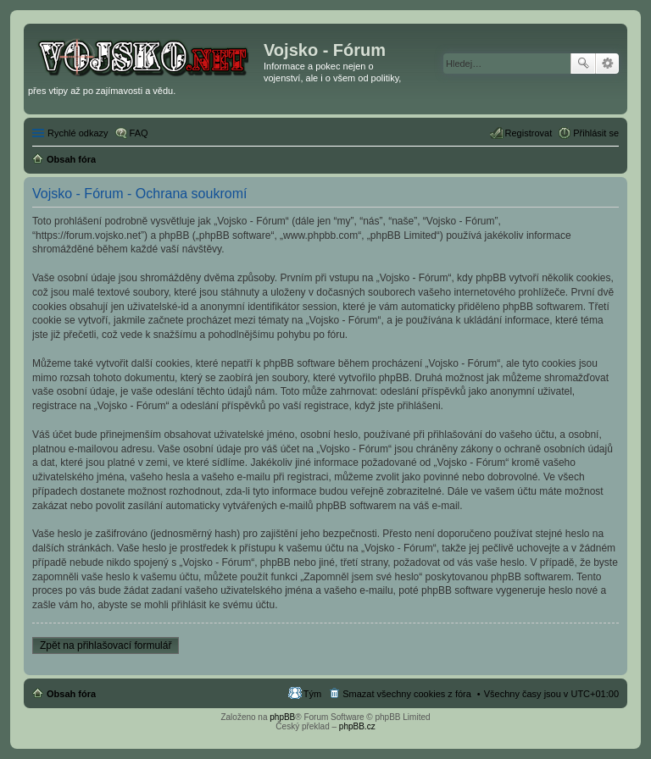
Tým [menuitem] (312, 694)
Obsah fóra (71, 694)
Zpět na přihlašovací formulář (105, 645)
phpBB (282, 717)
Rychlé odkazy (77, 133)
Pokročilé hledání (607, 63)
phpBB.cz (357, 726)
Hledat (583, 63)
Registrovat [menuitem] (529, 133)
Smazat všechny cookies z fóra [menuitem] (406, 694)
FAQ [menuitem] (139, 133)
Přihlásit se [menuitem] (596, 133)
